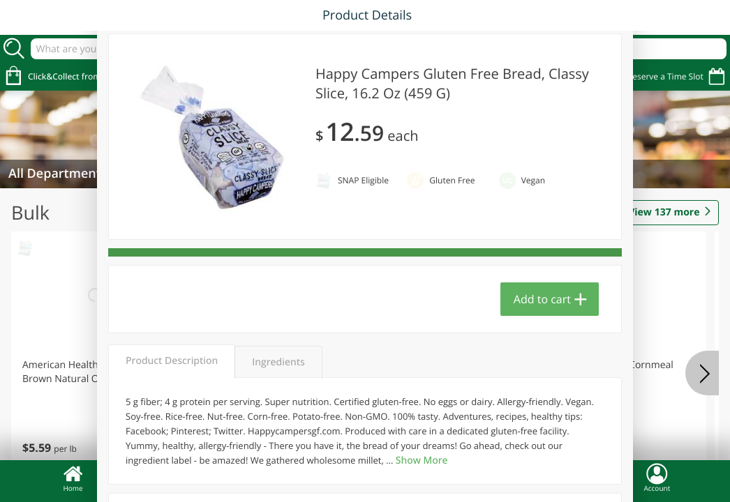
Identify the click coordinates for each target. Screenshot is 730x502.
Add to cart (542, 299)
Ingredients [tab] (278, 362)
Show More (422, 460)
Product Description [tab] (172, 360)
